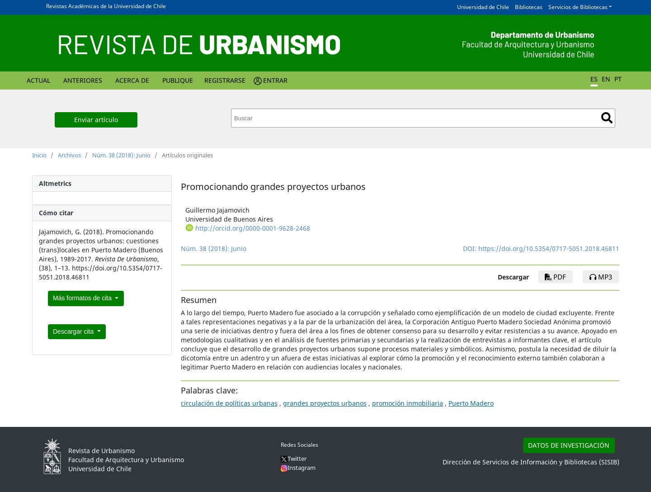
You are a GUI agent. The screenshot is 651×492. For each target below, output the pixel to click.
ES (594, 79)
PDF (555, 276)
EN (606, 79)
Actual (38, 80)
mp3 (601, 276)
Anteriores (82, 80)
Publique (177, 80)
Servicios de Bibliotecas (578, 7)
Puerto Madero (471, 403)
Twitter (294, 458)
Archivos (69, 155)
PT (618, 79)
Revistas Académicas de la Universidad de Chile (106, 6)
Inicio (39, 155)
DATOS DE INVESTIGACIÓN (568, 445)
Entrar (275, 80)
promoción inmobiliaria (407, 403)
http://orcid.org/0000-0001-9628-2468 (252, 228)
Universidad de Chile (483, 7)
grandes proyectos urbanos (325, 403)
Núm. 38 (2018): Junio (121, 155)
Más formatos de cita (83, 298)
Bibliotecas (528, 7)
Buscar (607, 117)
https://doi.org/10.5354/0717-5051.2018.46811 (548, 248)
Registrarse (224, 80)
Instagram (298, 468)
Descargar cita (74, 331)
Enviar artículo (96, 119)
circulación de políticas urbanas (229, 403)
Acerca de (132, 80)
